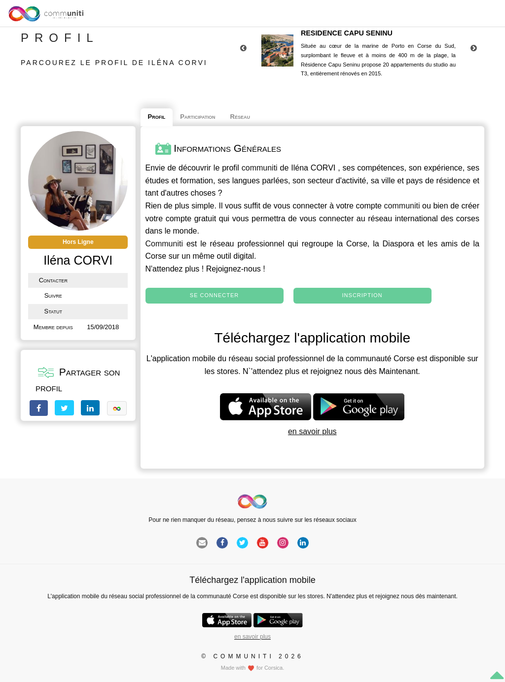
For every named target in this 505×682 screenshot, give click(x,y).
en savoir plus (312, 431)
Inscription (362, 295)
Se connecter (214, 295)
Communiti (164, 243)
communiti (260, 168)
